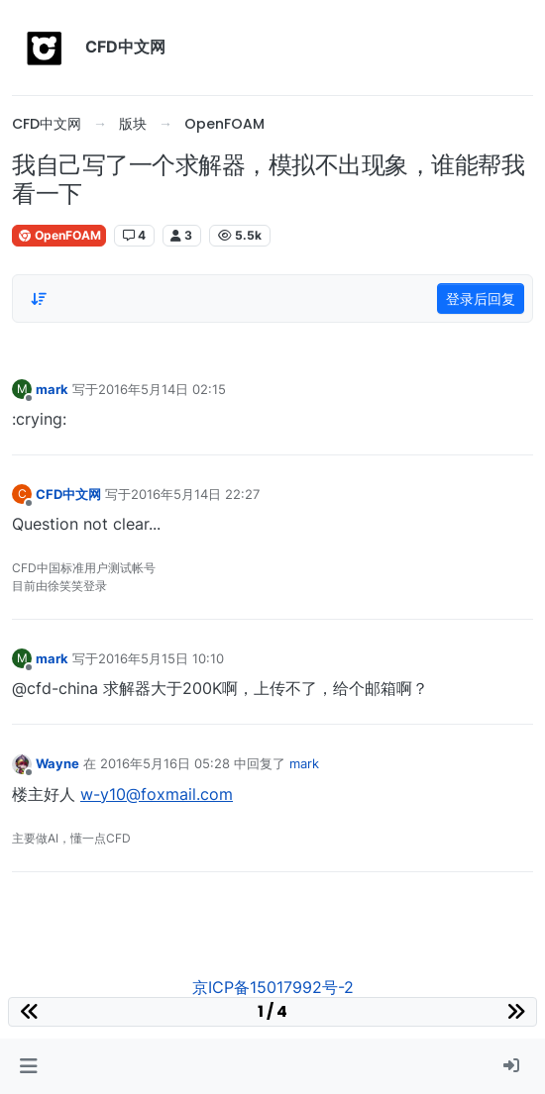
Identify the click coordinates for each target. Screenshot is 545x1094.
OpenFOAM (59, 235)
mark (52, 389)
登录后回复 (480, 298)
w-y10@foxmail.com (156, 794)
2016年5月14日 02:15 (162, 389)
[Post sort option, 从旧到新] (38, 299)
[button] (28, 1066)
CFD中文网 (68, 494)
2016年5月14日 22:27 (195, 494)
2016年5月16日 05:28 (165, 763)
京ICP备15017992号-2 (273, 987)
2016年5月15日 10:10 (161, 658)
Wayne (57, 763)
